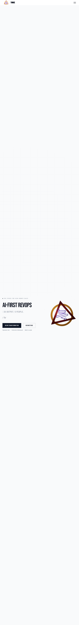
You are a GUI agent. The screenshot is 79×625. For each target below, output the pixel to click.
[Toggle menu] (75, 2)
